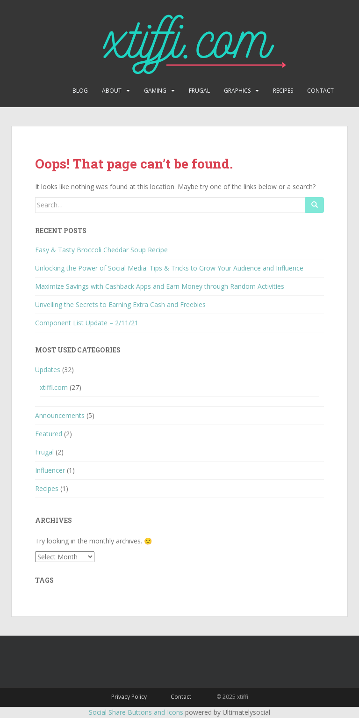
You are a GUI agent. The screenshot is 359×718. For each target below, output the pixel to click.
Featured (48, 433)
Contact (320, 91)
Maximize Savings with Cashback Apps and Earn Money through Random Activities (159, 286)
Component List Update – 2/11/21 (86, 322)
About (112, 91)
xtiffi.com (54, 387)
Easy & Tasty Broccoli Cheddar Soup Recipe (101, 249)
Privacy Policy (129, 697)
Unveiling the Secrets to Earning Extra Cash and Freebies (120, 304)
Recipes (283, 91)
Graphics (237, 91)
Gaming (155, 91)
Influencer (50, 470)
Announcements (60, 415)
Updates (47, 369)
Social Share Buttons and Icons (136, 712)
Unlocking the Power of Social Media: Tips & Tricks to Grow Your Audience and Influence (169, 268)
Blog (80, 91)
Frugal (199, 91)
